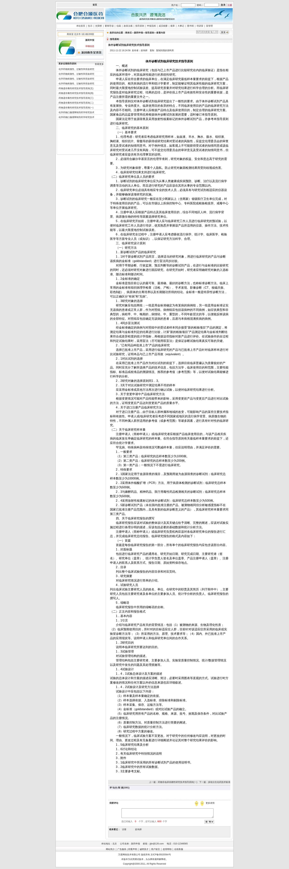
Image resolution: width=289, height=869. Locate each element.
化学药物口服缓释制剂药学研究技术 (76, 112)
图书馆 (190, 26)
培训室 (200, 26)
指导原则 (139, 26)
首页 (95, 5)
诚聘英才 (144, 849)
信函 (118, 26)
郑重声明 (132, 849)
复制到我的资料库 (165, 50)
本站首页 (80, 26)
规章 (172, 26)
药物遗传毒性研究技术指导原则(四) (76, 93)
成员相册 (163, 26)
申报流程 (151, 26)
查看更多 (99, 64)
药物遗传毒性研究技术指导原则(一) (76, 107)
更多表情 (210, 803)
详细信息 (89, 46)
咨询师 (138, 829)
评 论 (112, 787)
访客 (124, 829)
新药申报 (138, 32)
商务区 (128, 32)
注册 (230, 5)
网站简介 (110, 849)
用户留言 (155, 849)
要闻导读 (109, 26)
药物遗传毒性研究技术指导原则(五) (76, 88)
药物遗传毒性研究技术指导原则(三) (76, 98)
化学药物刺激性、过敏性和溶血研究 (76, 69)
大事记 (181, 26)
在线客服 (178, 849)
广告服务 (121, 849)
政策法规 (128, 26)
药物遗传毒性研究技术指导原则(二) (76, 103)
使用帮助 (167, 849)
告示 (90, 26)
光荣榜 (98, 26)
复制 (152, 50)
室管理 (209, 26)
